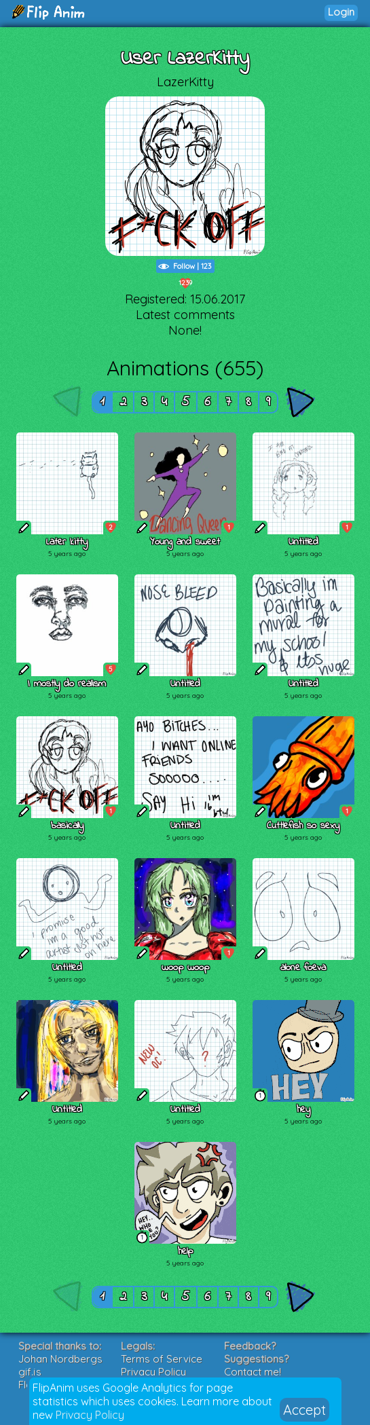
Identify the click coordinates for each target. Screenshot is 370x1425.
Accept (304, 1409)
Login (341, 11)
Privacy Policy (90, 1415)
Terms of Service (161, 1358)
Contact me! (252, 1371)
